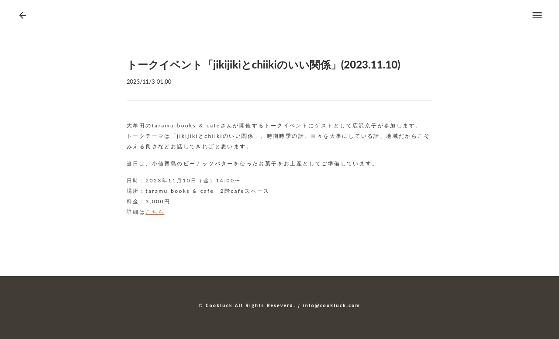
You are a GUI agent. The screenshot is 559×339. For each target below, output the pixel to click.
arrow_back (22, 15)
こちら (154, 212)
